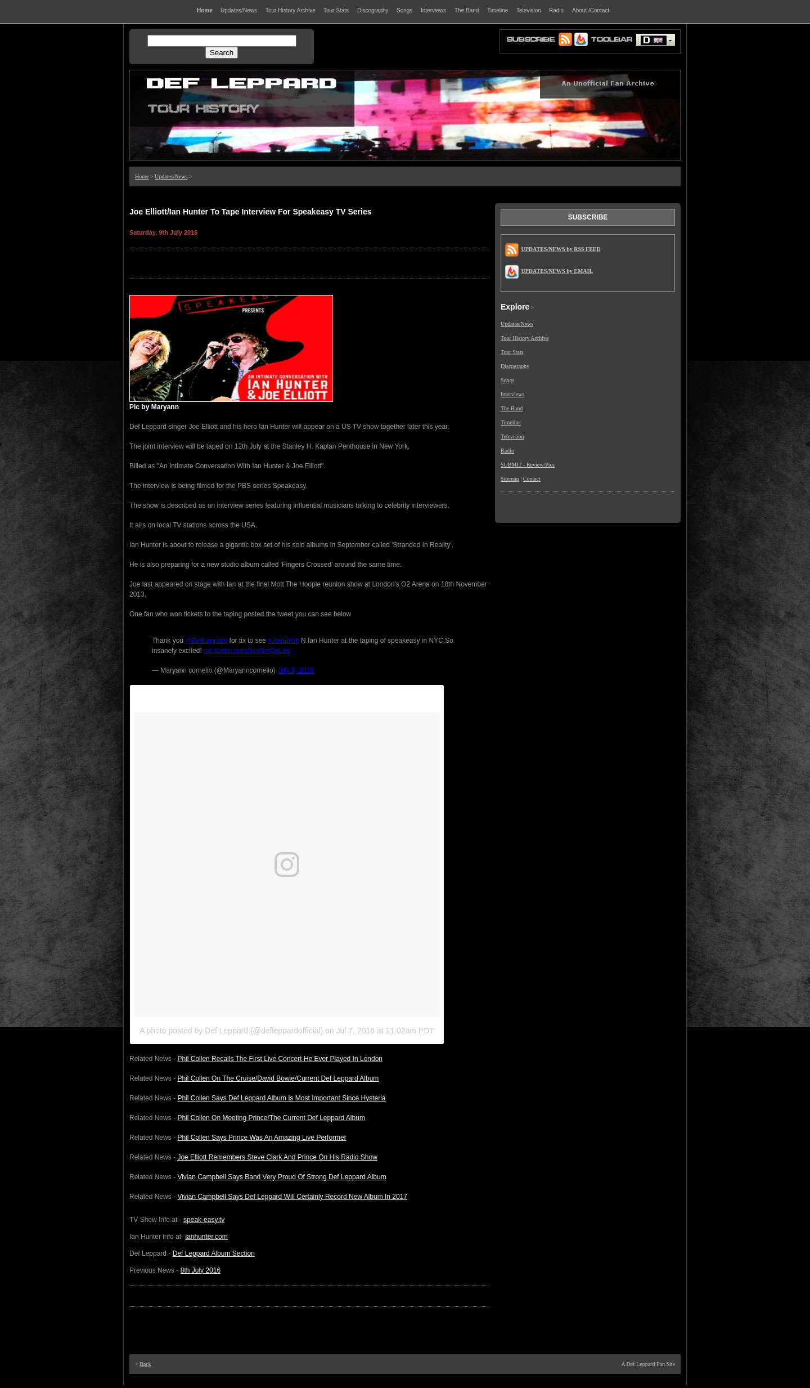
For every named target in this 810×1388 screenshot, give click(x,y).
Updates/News (171, 176)
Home (141, 176)
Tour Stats (512, 352)
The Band (512, 408)
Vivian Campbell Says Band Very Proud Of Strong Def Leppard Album (281, 1177)
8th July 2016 (200, 1270)
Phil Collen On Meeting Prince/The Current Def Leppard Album (271, 1118)
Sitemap (510, 479)
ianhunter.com (206, 1237)
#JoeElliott (283, 640)
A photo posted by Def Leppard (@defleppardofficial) (231, 1030)
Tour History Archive (524, 338)
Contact (532, 479)
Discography (515, 366)
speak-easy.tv (203, 1220)
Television (512, 436)
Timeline (511, 422)
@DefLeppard (206, 640)
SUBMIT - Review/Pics (528, 465)
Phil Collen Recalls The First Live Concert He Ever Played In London (279, 1059)
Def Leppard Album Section (214, 1253)
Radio (507, 450)
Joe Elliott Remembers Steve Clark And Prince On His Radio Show (277, 1157)
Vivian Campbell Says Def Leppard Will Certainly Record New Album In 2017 (292, 1197)
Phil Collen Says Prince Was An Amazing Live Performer (261, 1137)
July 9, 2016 (295, 670)
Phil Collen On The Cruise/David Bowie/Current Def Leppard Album (278, 1078)
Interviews (512, 394)
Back (145, 1364)
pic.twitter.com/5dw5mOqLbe (247, 651)
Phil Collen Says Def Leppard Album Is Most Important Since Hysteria (281, 1098)
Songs (507, 380)
